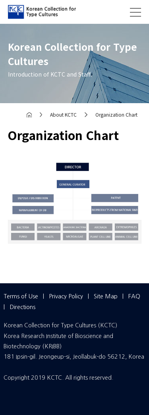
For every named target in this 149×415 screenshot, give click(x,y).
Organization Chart (116, 114)
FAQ (134, 296)
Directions (22, 307)
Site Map (106, 296)
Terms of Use (21, 296)
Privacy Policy (66, 296)
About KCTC (63, 114)
